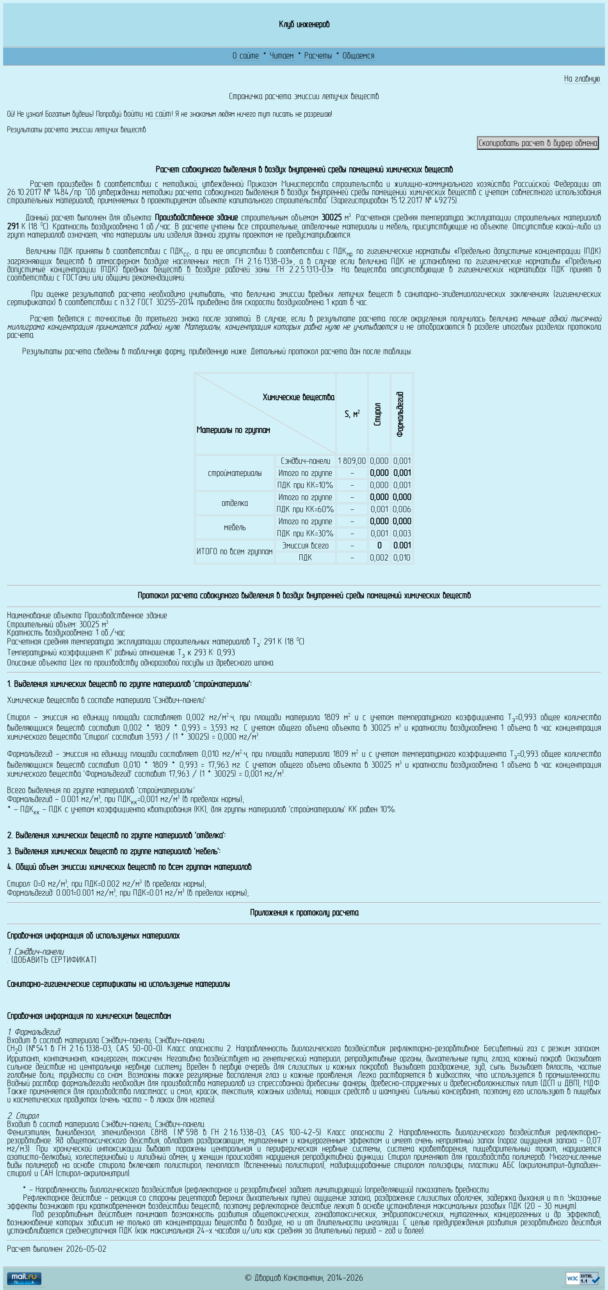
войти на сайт (147, 114)
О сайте (246, 56)
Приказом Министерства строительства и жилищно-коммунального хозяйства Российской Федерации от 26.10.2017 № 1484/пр (304, 189)
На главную (582, 79)
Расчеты (318, 56)
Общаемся (358, 56)
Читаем (282, 56)
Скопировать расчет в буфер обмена (538, 144)
